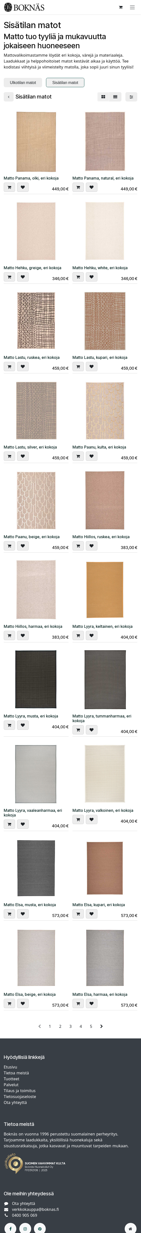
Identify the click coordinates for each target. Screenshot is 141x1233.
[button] (9, 187)
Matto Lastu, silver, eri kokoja (30, 447)
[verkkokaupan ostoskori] (120, 7)
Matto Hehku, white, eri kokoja (100, 268)
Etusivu (10, 1067)
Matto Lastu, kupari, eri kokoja (99, 357)
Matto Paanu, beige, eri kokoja (32, 536)
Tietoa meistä (16, 1072)
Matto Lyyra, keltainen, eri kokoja (102, 626)
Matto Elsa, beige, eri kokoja (30, 994)
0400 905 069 (24, 1215)
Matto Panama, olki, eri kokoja (31, 178)
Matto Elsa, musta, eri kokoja (30, 904)
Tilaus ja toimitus (20, 1090)
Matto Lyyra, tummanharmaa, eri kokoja (101, 718)
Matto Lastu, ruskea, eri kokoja (32, 357)
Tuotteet (11, 1078)
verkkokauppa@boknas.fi (35, 1209)
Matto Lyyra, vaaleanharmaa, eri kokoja (33, 812)
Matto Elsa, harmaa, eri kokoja (99, 994)
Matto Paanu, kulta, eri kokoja (99, 447)
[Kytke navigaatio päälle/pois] (132, 7)
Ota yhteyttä (15, 1102)
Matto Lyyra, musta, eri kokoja (31, 716)
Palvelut (11, 1084)
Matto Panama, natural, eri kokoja (103, 178)
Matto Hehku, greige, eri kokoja (32, 268)
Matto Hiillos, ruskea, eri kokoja (101, 536)
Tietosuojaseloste (20, 1096)
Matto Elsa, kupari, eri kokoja (98, 904)
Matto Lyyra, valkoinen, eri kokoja (102, 810)
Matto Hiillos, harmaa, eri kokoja (33, 626)
